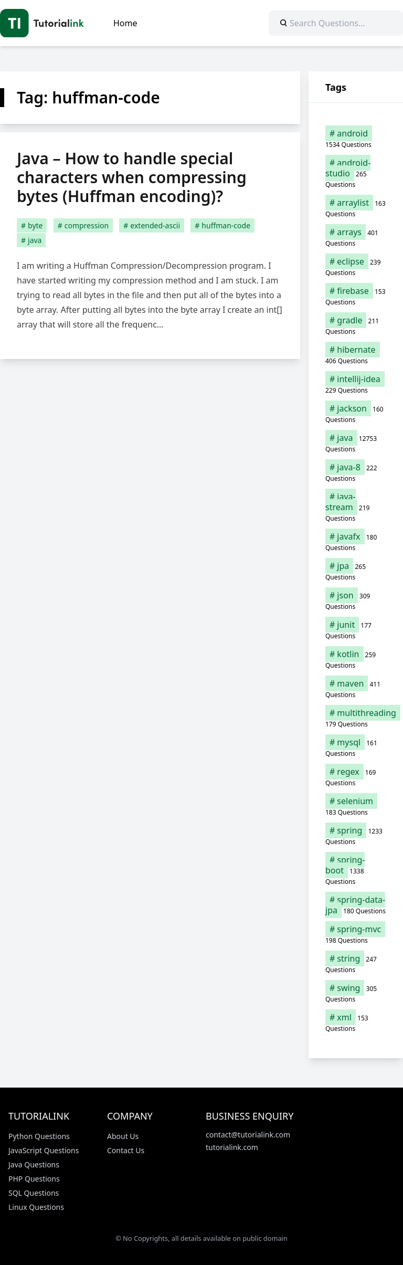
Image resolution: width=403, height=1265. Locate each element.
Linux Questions (36, 1207)
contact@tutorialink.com (248, 1135)
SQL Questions (33, 1193)
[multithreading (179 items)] (355, 718)
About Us (123, 1136)
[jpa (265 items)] (355, 571)
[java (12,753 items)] (355, 443)
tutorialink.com (232, 1147)
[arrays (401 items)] (355, 237)
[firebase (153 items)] (355, 296)
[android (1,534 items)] (355, 138)
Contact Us (125, 1150)
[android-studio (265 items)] (355, 173)
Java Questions (33, 1164)
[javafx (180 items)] (355, 541)
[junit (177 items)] (355, 629)
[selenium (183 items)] (355, 806)
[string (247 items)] (355, 963)
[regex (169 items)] (355, 776)
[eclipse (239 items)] (355, 266)
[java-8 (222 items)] (355, 472)
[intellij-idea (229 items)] (355, 384)
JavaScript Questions (43, 1150)
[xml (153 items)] (355, 1022)
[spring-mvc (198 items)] (355, 934)
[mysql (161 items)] (355, 747)
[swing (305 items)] (355, 993)
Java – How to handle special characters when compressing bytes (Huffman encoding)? (132, 177)
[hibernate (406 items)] (355, 354)
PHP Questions (34, 1179)
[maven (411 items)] (355, 688)
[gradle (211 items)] (355, 325)
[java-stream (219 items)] (355, 507)
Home (125, 23)
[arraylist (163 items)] (355, 207)
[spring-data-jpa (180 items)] (355, 904)
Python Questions (39, 1136)
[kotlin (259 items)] (355, 659)
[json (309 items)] (355, 600)
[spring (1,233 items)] (355, 835)
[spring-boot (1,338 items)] (355, 870)
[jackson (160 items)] (355, 413)
